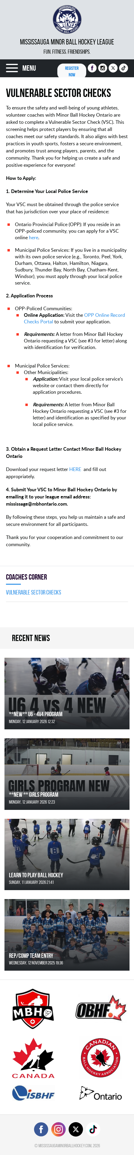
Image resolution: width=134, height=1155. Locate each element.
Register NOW (71, 71)
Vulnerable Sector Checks (33, 592)
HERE (75, 469)
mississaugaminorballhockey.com (64, 1145)
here (33, 237)
